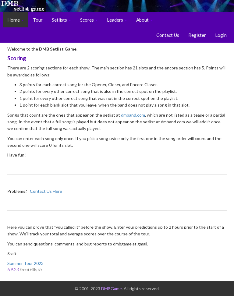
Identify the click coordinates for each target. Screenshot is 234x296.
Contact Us (167, 35)
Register (197, 35)
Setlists (61, 20)
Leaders (117, 20)
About (144, 20)
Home (15, 20)
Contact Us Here (46, 191)
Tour (38, 20)
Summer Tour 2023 (25, 263)
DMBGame (111, 288)
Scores (89, 20)
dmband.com (133, 115)
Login (221, 35)
